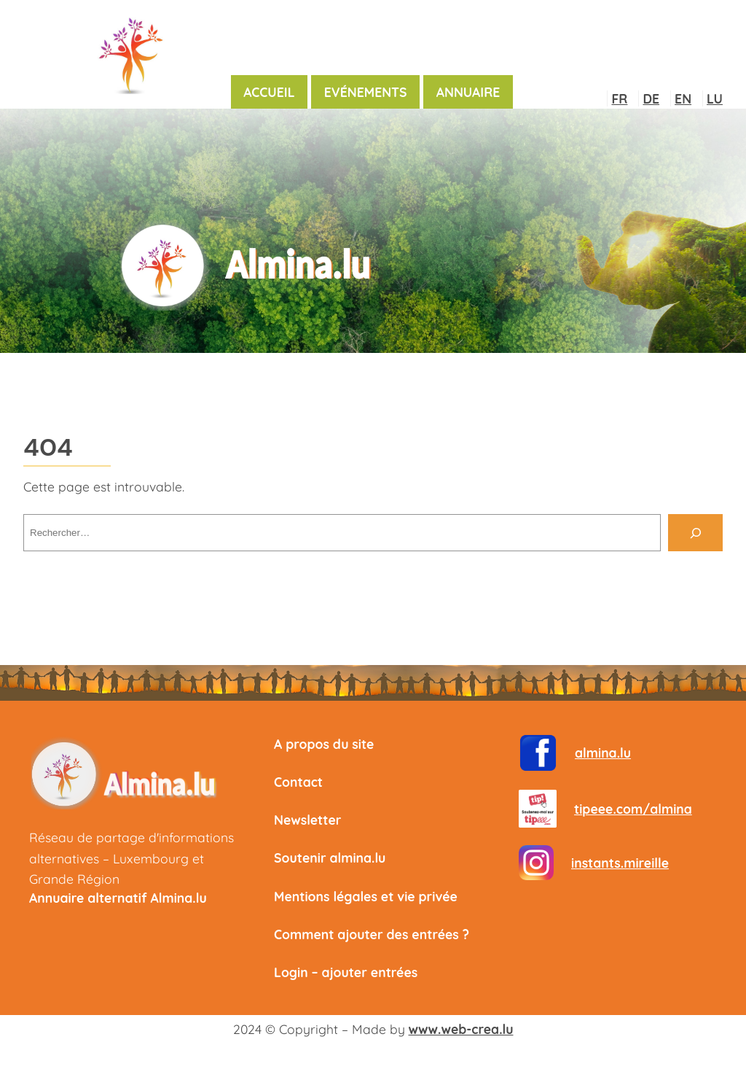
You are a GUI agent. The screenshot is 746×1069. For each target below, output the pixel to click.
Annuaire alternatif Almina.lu (118, 898)
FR (619, 98)
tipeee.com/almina (633, 809)
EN (683, 98)
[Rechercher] (695, 532)
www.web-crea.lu (461, 1029)
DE (651, 98)
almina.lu (603, 753)
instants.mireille (620, 863)
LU (715, 98)
